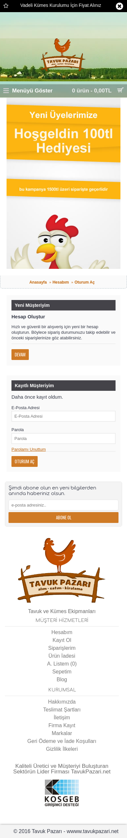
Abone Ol (63, 517)
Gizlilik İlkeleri (62, 749)
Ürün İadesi (61, 656)
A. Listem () (62, 664)
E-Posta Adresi (25, 407)
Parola (17, 429)
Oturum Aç (85, 282)
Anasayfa (38, 282)
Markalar (62, 733)
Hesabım (60, 282)
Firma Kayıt (61, 725)
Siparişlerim (62, 648)
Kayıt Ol (62, 640)
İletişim (62, 717)
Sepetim (62, 671)
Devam (20, 354)
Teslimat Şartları (62, 709)
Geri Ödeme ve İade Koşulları (62, 741)
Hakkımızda (62, 702)
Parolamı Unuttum (28, 449)
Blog (62, 679)
